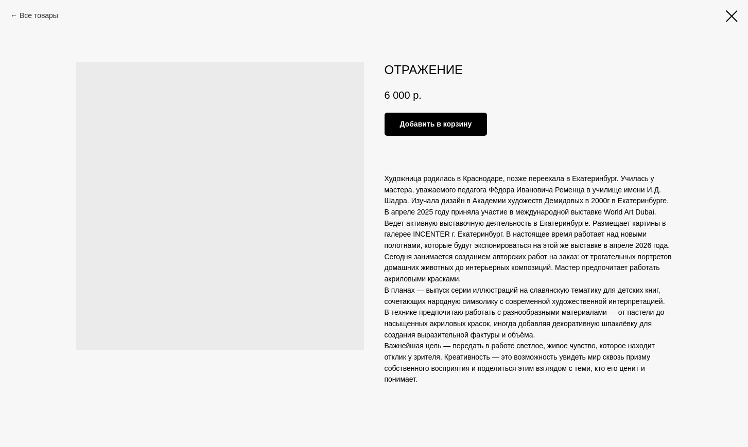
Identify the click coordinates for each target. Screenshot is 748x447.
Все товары (39, 15)
